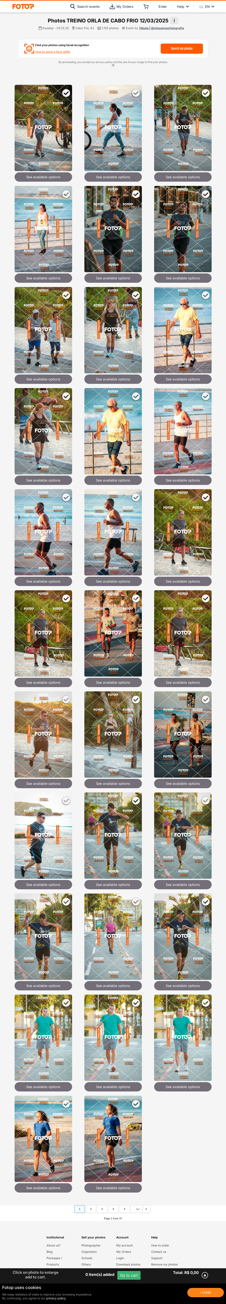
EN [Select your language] (206, 6)
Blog (50, 1251)
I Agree (205, 1292)
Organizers (89, 1251)
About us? (53, 1245)
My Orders (121, 6)
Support (156, 1258)
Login (120, 1258)
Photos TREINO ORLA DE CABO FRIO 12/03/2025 (108, 21)
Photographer (90, 1245)
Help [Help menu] (183, 6)
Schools (86, 1258)
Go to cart (129, 1275)
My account (124, 1245)
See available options (43, 177)
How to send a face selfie (52, 52)
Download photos (128, 1264)
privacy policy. (56, 1298)
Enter (163, 6)
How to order (160, 1245)
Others (86, 1264)
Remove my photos (164, 1264)
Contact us (158, 1251)
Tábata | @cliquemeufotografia (161, 28)
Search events (85, 6)
